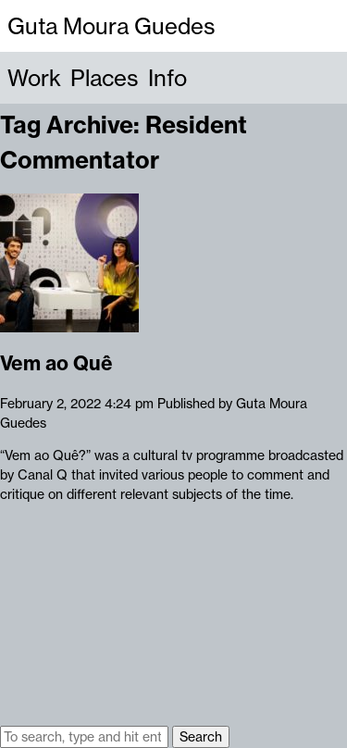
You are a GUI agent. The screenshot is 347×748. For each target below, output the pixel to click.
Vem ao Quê (56, 363)
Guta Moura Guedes (111, 26)
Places (104, 78)
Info (167, 78)
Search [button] (201, 737)
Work (34, 78)
